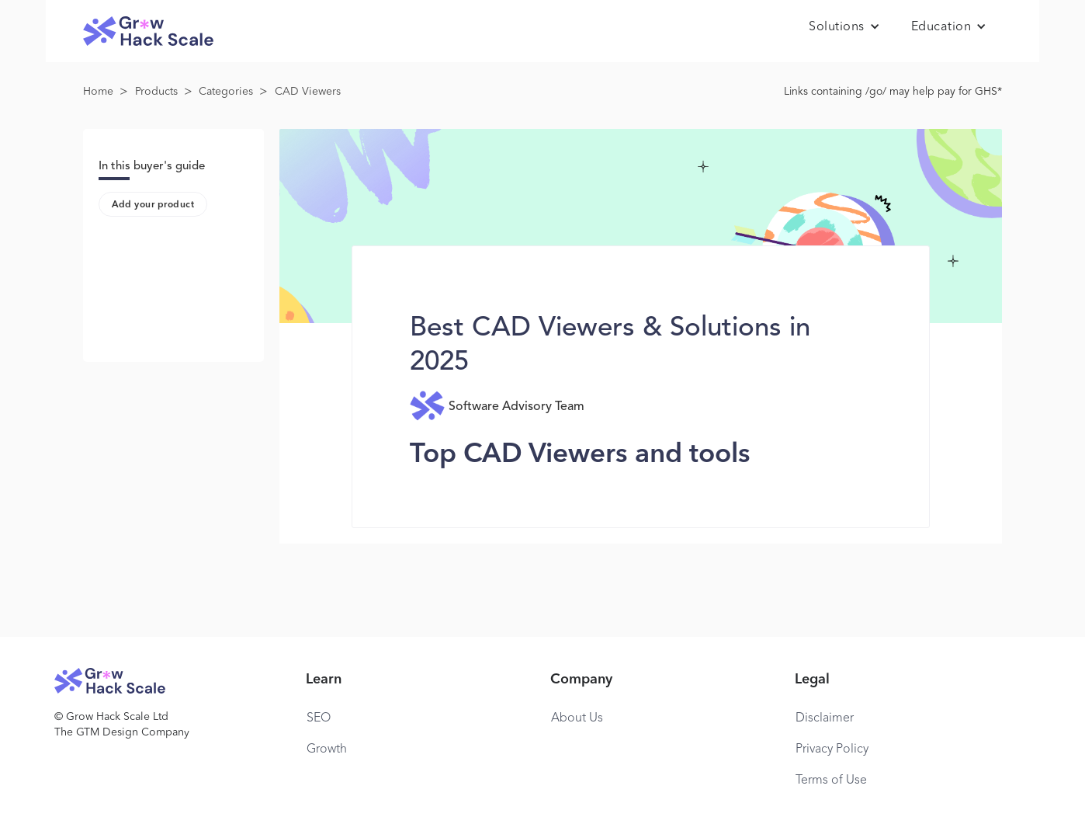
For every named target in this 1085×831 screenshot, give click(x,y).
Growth (327, 749)
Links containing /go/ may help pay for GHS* (893, 91)
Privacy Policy (832, 749)
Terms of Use (831, 780)
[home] (148, 31)
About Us (577, 718)
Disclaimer (825, 718)
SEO (319, 718)
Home (98, 91)
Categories (226, 91)
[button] (844, 27)
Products (156, 91)
